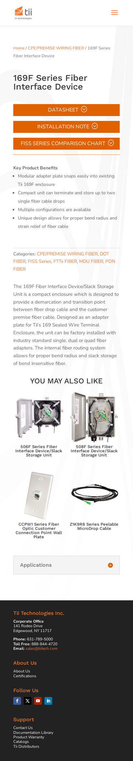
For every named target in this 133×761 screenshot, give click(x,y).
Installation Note (63, 126)
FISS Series (39, 261)
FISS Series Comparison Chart (63, 143)
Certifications (24, 676)
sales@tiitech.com (41, 648)
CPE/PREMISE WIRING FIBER (56, 48)
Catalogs (21, 741)
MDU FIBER (91, 261)
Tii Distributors (26, 746)
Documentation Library (33, 732)
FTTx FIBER (65, 261)
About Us (21, 671)
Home (19, 48)
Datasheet (63, 109)
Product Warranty (28, 737)
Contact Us (23, 727)
